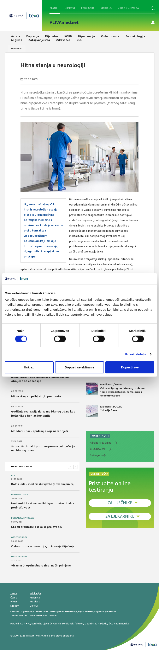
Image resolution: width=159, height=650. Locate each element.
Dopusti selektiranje (79, 367)
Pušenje (95, 455)
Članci (53, 8)
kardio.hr (36, 623)
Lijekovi (70, 8)
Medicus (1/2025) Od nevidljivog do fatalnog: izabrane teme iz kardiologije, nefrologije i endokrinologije (115, 390)
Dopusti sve (130, 367)
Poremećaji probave (22, 518)
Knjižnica (35, 597)
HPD (28, 623)
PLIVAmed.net (64, 22)
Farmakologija (19, 495)
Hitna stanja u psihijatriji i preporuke (36, 396)
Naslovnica (16, 48)
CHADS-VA (97, 449)
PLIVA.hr (53, 615)
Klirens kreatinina (100, 442)
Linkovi (34, 605)
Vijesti (14, 601)
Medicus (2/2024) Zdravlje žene (104, 411)
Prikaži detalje (135, 354)
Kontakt (14, 611)
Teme (13, 593)
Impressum (42, 611)
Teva (13, 615)
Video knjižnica (128, 8)
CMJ (22, 623)
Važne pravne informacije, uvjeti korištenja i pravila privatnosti (83, 611)
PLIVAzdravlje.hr (38, 615)
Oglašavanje (27, 611)
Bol (13, 475)
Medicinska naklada (95, 623)
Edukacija (87, 8)
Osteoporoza (19, 537)
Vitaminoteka (121, 623)
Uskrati (29, 367)
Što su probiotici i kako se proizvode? (36, 527)
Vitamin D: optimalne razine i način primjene (41, 565)
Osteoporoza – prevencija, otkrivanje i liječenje (42, 546)
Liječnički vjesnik (52, 623)
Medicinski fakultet (72, 623)
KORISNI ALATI (100, 435)
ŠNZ (110, 623)
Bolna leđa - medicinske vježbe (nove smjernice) (43, 484)
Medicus (106, 8)
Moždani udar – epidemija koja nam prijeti (39, 431)
